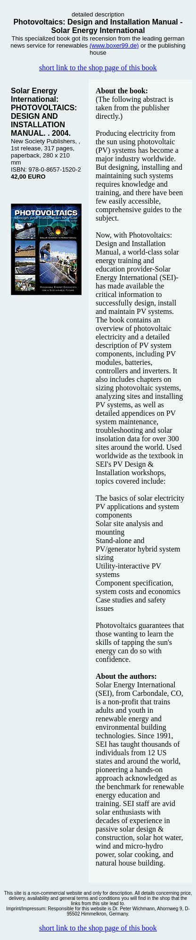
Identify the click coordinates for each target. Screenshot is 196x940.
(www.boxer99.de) (114, 45)
